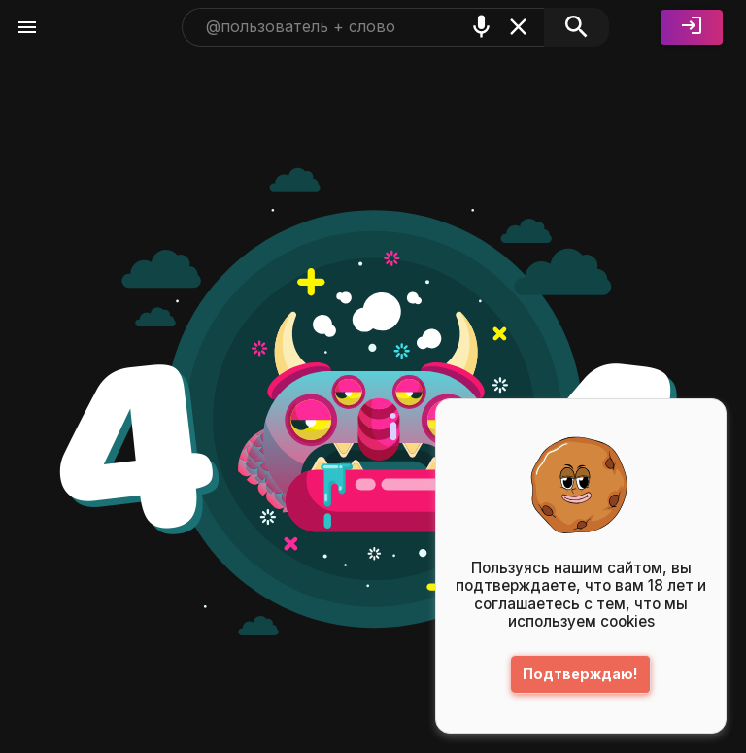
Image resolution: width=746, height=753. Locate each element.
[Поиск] (576, 27)
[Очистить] (518, 27)
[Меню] (27, 27)
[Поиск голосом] (481, 27)
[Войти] (692, 27)
